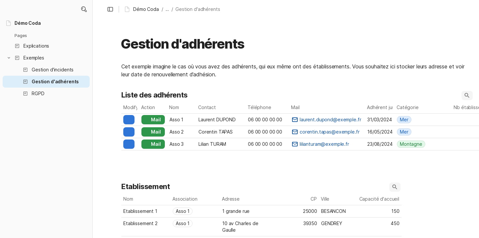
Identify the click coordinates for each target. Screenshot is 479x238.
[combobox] (419, 119)
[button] (83, 9)
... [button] (167, 9)
